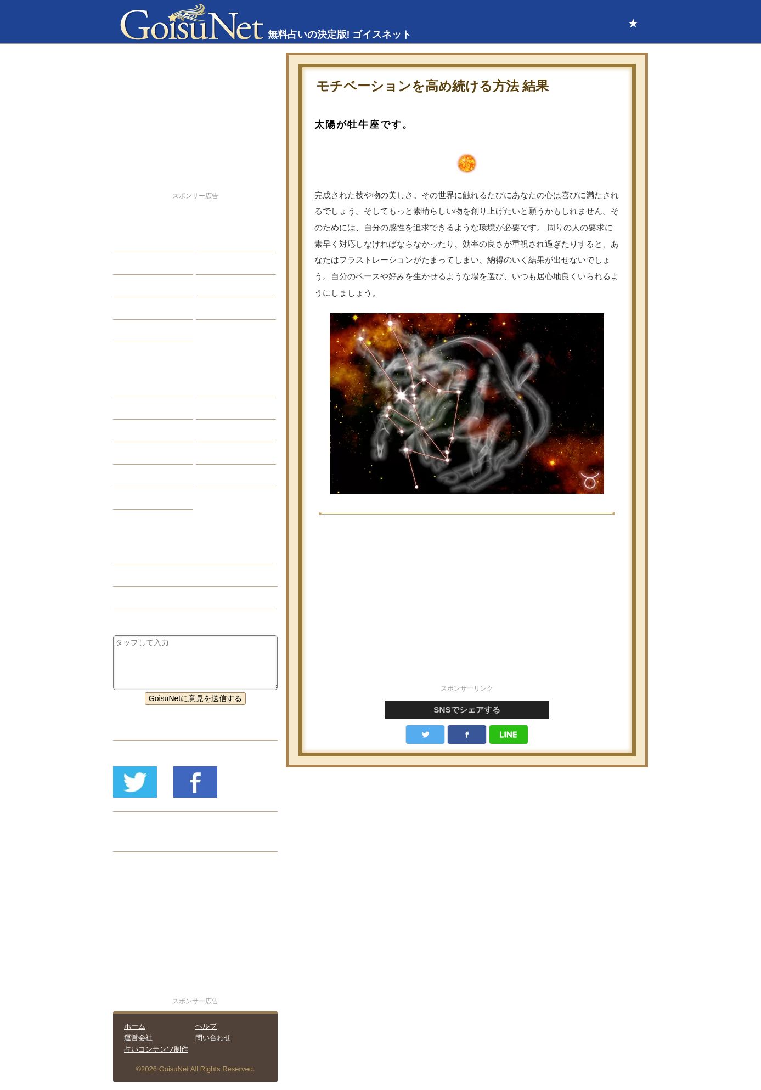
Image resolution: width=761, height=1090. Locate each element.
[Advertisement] (467, 605)
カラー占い (140, 430)
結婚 (211, 240)
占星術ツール (227, 385)
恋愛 (129, 240)
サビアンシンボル (152, 408)
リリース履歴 (144, 840)
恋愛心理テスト (148, 475)
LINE (508, 734)
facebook (467, 734)
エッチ (132, 285)
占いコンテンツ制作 (156, 1049)
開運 (129, 308)
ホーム (134, 1026)
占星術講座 (140, 330)
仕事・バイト (227, 285)
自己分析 (136, 263)
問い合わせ (213, 1037)
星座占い (136, 385)
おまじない (140, 498)
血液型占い (223, 430)
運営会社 (138, 1037)
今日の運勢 (223, 263)
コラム (215, 453)
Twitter (425, 734)
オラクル (136, 453)
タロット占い (227, 408)
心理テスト (223, 475)
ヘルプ (206, 1026)
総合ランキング (231, 308)
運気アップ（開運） (155, 575)
